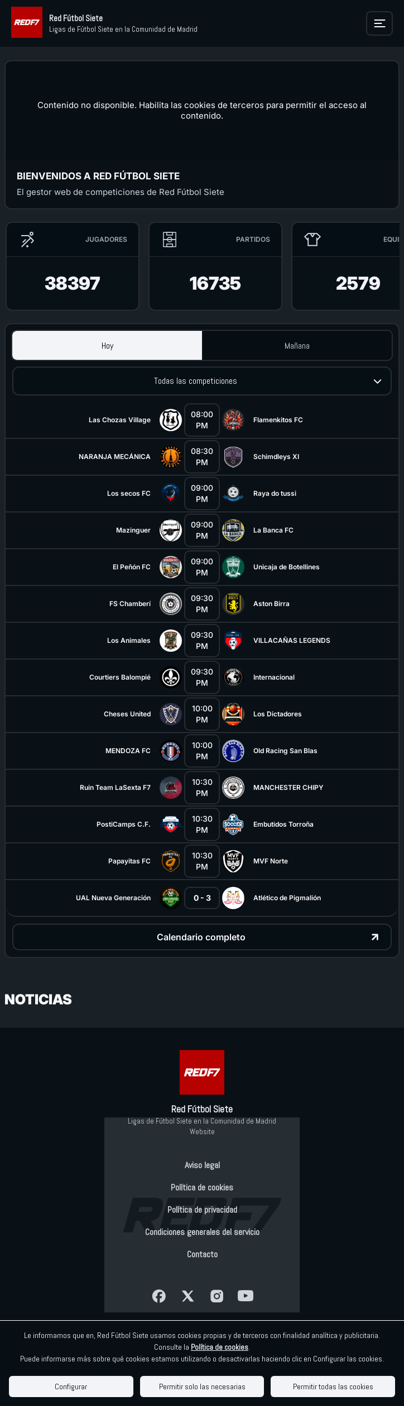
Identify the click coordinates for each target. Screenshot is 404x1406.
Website (202, 1131)
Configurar (71, 1386)
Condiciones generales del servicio (202, 1232)
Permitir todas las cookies (333, 1386)
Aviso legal (202, 1165)
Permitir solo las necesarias (202, 1386)
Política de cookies (202, 1187)
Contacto (202, 1254)
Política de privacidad (202, 1209)
